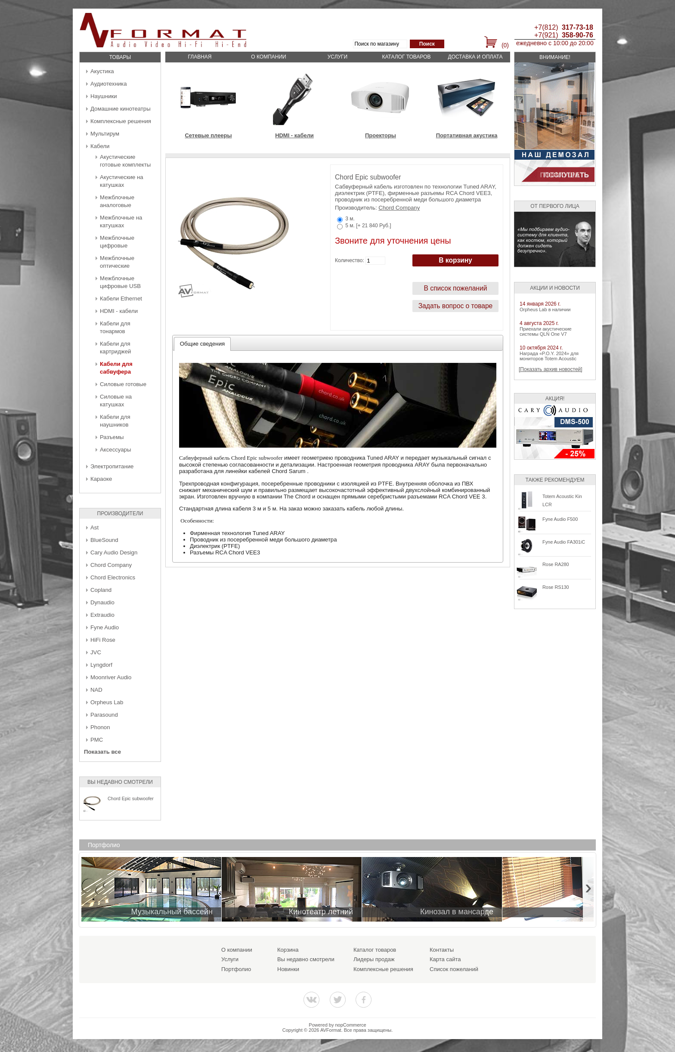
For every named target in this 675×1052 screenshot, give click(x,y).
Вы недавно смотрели (305, 959)
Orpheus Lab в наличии (545, 309)
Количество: (349, 260)
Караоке (101, 479)
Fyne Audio (104, 627)
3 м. (350, 219)
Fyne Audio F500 (560, 519)
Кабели (99, 146)
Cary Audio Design (113, 552)
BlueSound (104, 540)
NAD (96, 690)
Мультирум (104, 133)
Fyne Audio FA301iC (563, 542)
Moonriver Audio (110, 677)
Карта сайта (445, 959)
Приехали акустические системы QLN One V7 (546, 331)
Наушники (103, 96)
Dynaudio (102, 602)
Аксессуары (115, 449)
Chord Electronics (112, 577)
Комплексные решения (120, 121)
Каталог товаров (406, 57)
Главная (199, 57)
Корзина (288, 950)
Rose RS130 (555, 587)
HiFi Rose (102, 640)
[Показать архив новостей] (550, 369)
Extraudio (102, 615)
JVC (95, 652)
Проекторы (380, 135)
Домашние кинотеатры (120, 108)
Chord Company (111, 565)
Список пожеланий (454, 969)
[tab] (202, 344)
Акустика (102, 71)
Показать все (102, 752)
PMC (96, 739)
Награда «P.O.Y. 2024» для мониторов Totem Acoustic (549, 356)
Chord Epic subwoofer (131, 798)
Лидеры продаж (374, 959)
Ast (94, 527)
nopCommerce (350, 1024)
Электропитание (111, 466)
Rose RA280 (555, 564)
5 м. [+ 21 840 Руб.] (368, 226)
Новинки (288, 969)
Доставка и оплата (475, 57)
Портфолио (236, 969)
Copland (100, 590)
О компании (268, 57)
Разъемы (112, 437)
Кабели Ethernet (121, 298)
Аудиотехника (108, 83)
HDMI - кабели (119, 311)
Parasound (104, 715)
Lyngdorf (101, 665)
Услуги (338, 57)
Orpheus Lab (106, 702)
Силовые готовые (123, 384)
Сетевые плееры (208, 135)
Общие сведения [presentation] (202, 343)
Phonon (100, 727)
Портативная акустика (467, 135)
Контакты (442, 950)
